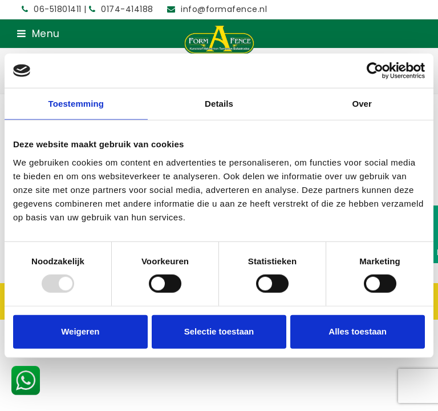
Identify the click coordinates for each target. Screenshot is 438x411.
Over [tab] (362, 103)
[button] (38, 34)
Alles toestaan (357, 331)
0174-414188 (122, 9)
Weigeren (80, 331)
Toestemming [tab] (76, 103)
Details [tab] (219, 103)
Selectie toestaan (219, 331)
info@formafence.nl (224, 9)
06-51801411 (53, 9)
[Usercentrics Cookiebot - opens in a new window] (375, 70)
